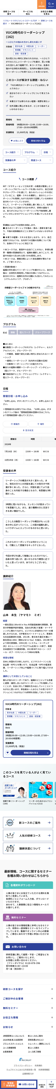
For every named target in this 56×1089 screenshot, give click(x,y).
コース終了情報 (34, 1051)
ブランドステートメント (13, 1043)
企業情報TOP (28, 1073)
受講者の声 (10, 160)
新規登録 (42, 4)
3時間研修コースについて (13, 1035)
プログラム (29, 152)
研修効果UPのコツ (36, 1039)
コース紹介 (10, 152)
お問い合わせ (26, 1084)
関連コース (36, 160)
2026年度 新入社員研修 (13, 1039)
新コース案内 (33, 1047)
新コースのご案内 (35, 1035)
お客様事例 (7, 1051)
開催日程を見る (38, 140)
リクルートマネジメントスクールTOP (20, 20)
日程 (46, 152)
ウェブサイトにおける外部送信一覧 (21, 1069)
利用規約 (38, 1065)
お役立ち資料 (42, 1086)
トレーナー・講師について (39, 1043)
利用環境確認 (44, 1069)
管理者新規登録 (9, 1084)
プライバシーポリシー (23, 1065)
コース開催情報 (9, 1047)
